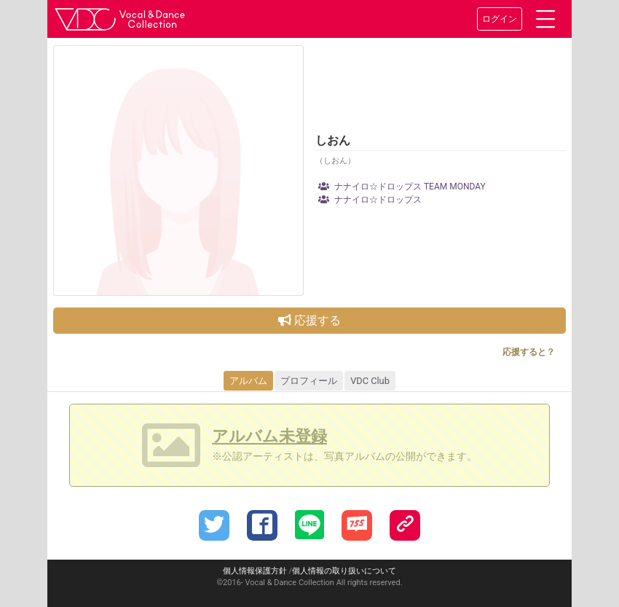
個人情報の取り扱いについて (344, 571)
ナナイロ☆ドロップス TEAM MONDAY (402, 186)
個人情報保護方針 (255, 571)
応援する (309, 320)
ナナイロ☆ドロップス (370, 200)
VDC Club (370, 380)
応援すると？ (528, 352)
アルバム (248, 380)
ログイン (499, 19)
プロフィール (308, 380)
